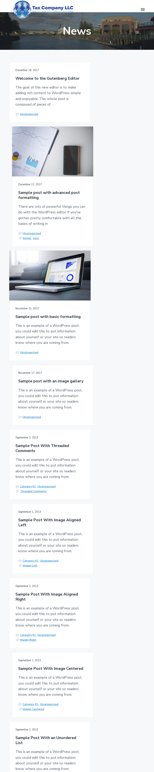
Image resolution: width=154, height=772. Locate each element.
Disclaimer (84, 704)
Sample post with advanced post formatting (111, 121)
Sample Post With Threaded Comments (42, 327)
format (93, 171)
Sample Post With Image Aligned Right (38, 414)
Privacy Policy (87, 684)
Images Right (28, 470)
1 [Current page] (62, 584)
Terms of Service (83, 694)
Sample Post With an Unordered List (35, 502)
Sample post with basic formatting (37, 244)
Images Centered (100, 470)
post (103, 171)
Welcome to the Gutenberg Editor (41, 81)
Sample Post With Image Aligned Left (108, 327)
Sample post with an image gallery (110, 203)
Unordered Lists (30, 558)
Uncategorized (29, 126)
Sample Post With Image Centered (108, 414)
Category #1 (28, 377)
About (82, 712)
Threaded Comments (33, 382)
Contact (61, 700)
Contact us (125, 635)
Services (61, 692)
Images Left (96, 382)
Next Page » (83, 584)
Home (59, 684)
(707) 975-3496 (24, 705)
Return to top (132, 761)
